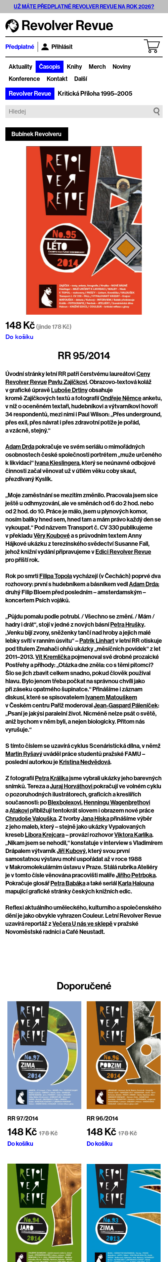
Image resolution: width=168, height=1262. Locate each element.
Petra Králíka (51, 778)
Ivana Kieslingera (57, 463)
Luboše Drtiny (69, 390)
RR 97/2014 (22, 1118)
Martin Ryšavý (23, 754)
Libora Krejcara (45, 835)
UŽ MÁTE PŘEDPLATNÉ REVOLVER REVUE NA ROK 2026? (84, 6)
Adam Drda (19, 446)
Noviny (122, 66)
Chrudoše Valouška (30, 818)
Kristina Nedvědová (84, 762)
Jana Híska (95, 818)
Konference (24, 79)
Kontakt (57, 79)
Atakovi (19, 810)
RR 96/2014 (102, 1118)
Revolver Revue (30, 93)
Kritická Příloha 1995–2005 (95, 93)
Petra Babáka (67, 883)
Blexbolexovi (64, 802)
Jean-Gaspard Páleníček (126, 705)
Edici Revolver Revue (123, 552)
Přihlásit (57, 47)
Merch (97, 66)
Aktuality (20, 66)
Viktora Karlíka (133, 835)
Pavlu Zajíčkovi (67, 382)
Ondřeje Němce (120, 398)
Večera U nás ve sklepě (82, 923)
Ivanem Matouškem (111, 697)
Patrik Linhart (96, 640)
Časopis (49, 66)
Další (80, 79)
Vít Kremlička (52, 657)
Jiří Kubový (71, 851)
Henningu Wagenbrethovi (117, 802)
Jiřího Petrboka (136, 875)
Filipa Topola (55, 576)
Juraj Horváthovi (71, 786)
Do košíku (19, 336)
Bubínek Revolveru (36, 134)
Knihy (74, 66)
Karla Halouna (136, 883)
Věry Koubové (52, 535)
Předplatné (19, 47)
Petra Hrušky (127, 624)
